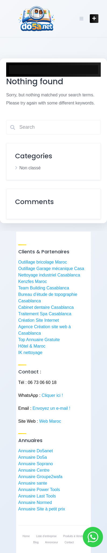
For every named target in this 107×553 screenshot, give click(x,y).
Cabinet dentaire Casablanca (46, 307)
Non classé (30, 168)
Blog (36, 542)
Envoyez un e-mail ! (51, 408)
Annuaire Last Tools (37, 496)
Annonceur (51, 542)
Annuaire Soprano (35, 463)
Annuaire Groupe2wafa (40, 476)
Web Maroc (50, 421)
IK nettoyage (30, 352)
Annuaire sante (32, 483)
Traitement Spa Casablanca (45, 314)
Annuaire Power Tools (39, 489)
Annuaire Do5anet (35, 451)
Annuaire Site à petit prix (41, 509)
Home (26, 536)
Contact (69, 542)
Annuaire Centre (34, 470)
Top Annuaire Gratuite (39, 339)
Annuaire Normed (35, 502)
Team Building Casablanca (43, 288)
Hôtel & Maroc (31, 346)
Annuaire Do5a (32, 457)
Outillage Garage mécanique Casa (51, 268)
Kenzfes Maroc (32, 281)
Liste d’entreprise (46, 536)
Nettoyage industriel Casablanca (49, 275)
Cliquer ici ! (52, 395)
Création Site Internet (38, 320)
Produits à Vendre (74, 536)
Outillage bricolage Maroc (42, 262)
